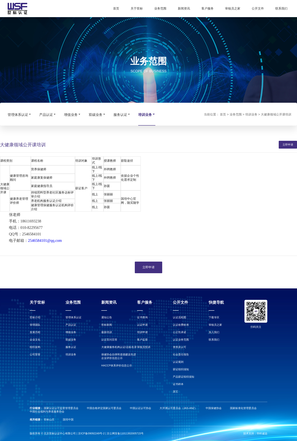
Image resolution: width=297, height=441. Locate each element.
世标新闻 (106, 324)
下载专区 (214, 317)
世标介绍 (35, 317)
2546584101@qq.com (45, 240)
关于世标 (137, 8)
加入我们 (214, 332)
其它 (175, 391)
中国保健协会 (214, 408)
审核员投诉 (143, 347)
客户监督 (142, 339)
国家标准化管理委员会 (243, 408)
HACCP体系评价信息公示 (116, 365)
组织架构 (35, 347)
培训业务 (146, 114)
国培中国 (68, 419)
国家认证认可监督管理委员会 (61, 408)
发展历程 (35, 332)
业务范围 (160, 8)
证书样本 (178, 384)
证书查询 (142, 317)
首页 (116, 8)
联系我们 (281, 8)
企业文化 (35, 339)
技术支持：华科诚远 (255, 433)
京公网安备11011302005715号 (125, 433)
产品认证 (47, 114)
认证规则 (178, 361)
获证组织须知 (181, 369)
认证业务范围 (181, 339)
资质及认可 (179, 347)
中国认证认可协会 (141, 408)
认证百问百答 (109, 339)
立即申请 (288, 144)
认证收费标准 (181, 324)
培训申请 (142, 332)
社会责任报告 (181, 354)
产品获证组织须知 (183, 376)
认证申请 (142, 324)
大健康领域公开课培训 (276, 114)
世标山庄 (49, 419)
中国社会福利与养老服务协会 (47, 411)
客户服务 (207, 8)
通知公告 (106, 317)
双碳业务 (97, 114)
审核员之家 (232, 8)
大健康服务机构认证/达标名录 (119, 347)
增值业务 (72, 114)
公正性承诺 (179, 332)
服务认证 (122, 114)
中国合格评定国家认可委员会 (104, 408)
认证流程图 (179, 317)
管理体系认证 (20, 114)
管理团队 (35, 324)
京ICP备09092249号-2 (91, 433)
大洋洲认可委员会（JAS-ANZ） (179, 408)
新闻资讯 (184, 8)
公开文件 (258, 8)
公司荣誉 (35, 354)
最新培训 (106, 332)
